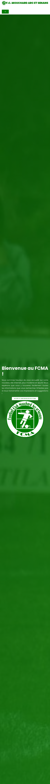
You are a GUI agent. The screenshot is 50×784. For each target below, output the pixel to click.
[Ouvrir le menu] (5, 12)
